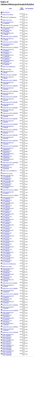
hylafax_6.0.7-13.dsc (7, 266)
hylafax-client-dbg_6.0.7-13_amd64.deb (8, 291)
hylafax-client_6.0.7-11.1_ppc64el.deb (7, 179)
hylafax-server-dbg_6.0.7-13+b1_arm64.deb (8, 340)
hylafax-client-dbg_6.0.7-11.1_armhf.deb (8, 209)
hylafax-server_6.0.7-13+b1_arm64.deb (7, 343)
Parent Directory (6, 12)
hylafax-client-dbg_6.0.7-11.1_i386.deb (8, 187)
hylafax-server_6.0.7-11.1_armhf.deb (7, 217)
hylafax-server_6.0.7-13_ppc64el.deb (7, 277)
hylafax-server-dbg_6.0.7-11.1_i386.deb (8, 192)
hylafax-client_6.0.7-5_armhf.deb (9, 118)
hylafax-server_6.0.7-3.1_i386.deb (10, 41)
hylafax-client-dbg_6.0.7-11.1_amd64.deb (8, 198)
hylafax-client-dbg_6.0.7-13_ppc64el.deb (8, 269)
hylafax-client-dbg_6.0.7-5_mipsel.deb (8, 138)
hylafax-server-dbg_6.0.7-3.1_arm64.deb (8, 28)
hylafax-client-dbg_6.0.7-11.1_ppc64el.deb (8, 176)
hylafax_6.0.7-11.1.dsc (7, 173)
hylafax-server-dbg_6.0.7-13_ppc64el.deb (8, 275)
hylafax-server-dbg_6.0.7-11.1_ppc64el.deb (8, 181)
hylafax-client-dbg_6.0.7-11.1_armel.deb (8, 231)
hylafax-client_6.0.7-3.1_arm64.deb (10, 25)
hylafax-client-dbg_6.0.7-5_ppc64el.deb (8, 159)
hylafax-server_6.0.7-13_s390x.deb (10, 332)
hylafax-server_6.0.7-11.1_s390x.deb (7, 250)
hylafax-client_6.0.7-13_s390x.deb (10, 326)
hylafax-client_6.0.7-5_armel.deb (9, 96)
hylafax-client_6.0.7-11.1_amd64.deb (7, 201)
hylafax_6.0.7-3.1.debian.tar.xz (9, 17)
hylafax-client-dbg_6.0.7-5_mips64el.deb (8, 149)
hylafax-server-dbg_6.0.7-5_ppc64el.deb (8, 165)
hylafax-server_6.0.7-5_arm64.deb (10, 113)
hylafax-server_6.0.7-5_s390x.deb (10, 135)
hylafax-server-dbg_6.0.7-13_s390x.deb (8, 329)
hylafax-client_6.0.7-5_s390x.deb (9, 129)
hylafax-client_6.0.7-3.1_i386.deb (9, 36)
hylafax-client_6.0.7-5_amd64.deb (10, 85)
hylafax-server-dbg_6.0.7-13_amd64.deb (8, 296)
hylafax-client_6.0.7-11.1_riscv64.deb (7, 255)
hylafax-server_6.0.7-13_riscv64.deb (7, 321)
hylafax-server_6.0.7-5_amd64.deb (10, 91)
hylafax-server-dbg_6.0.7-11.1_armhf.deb (8, 214)
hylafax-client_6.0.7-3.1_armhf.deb (10, 47)
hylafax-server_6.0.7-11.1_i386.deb (10, 195)
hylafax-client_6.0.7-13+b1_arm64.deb (7, 338)
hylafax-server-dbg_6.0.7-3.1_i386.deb (8, 39)
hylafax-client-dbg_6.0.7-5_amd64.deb (8, 83)
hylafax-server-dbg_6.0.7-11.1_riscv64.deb (8, 258)
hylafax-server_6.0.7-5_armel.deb (9, 102)
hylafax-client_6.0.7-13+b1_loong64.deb (7, 348)
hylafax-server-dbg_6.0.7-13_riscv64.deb (8, 318)
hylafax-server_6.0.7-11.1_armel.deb (7, 239)
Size (26, 8)
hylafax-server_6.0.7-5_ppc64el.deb (7, 168)
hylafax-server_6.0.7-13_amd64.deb (7, 299)
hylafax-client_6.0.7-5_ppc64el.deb (10, 162)
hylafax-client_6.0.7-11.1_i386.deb (10, 189)
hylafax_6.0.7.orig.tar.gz (7, 14)
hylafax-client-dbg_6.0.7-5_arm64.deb (8, 105)
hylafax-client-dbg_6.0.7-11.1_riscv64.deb (8, 253)
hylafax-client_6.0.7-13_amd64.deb (10, 293)
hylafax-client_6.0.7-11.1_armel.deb (7, 233)
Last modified (22, 8)
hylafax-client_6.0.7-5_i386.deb (9, 74)
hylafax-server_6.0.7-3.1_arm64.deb (7, 31)
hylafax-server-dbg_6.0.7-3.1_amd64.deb (8, 61)
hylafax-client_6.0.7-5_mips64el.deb (7, 151)
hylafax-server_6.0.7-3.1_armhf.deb (7, 53)
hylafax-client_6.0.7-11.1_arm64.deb (7, 222)
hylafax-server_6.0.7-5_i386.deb (9, 80)
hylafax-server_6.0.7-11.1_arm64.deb (7, 228)
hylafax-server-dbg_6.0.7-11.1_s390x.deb (8, 247)
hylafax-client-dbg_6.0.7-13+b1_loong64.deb (8, 346)
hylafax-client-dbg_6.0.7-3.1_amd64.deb (8, 55)
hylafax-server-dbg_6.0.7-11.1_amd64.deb (8, 203)
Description (30, 8)
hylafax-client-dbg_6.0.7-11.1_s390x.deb (8, 242)
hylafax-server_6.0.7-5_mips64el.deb (7, 157)
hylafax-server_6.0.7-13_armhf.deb (10, 310)
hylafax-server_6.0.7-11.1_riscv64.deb (7, 261)
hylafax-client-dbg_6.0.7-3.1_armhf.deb (8, 44)
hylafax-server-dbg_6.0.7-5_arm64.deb (8, 110)
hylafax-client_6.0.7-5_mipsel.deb (10, 140)
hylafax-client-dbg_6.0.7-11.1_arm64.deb (8, 220)
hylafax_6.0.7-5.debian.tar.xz (8, 66)
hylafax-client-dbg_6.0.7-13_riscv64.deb (8, 313)
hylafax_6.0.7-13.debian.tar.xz (9, 263)
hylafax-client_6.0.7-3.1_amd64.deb (7, 58)
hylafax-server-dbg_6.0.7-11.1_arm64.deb (8, 225)
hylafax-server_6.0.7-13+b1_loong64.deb (7, 354)
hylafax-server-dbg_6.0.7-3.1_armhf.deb (8, 50)
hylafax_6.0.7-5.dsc (6, 69)
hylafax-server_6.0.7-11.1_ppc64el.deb (7, 184)
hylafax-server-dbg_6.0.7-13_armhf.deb (8, 307)
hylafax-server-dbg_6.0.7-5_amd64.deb (8, 88)
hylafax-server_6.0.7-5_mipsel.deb (10, 146)
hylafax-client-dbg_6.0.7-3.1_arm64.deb (8, 23)
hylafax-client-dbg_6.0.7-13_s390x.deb (8, 324)
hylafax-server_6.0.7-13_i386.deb (9, 288)
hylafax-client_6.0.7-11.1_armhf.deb (7, 212)
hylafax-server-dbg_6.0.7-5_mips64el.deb (8, 154)
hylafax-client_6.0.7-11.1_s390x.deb (7, 244)
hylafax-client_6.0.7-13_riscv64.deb (7, 316)
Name (10, 8)
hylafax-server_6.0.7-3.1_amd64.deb (7, 64)
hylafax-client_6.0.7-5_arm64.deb (9, 107)
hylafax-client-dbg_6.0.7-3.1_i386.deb (8, 33)
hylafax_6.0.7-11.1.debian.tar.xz (9, 170)
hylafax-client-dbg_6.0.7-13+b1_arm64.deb (8, 335)
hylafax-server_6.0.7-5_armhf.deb (10, 124)
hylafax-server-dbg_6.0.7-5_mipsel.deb (8, 143)
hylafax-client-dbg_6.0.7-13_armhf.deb (8, 302)
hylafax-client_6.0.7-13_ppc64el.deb (7, 272)
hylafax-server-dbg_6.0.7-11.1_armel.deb (8, 236)
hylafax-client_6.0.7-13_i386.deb (9, 283)
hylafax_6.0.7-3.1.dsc (7, 20)
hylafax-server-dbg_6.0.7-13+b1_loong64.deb (8, 351)
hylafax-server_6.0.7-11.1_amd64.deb (7, 206)
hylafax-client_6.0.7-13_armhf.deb (10, 304)
